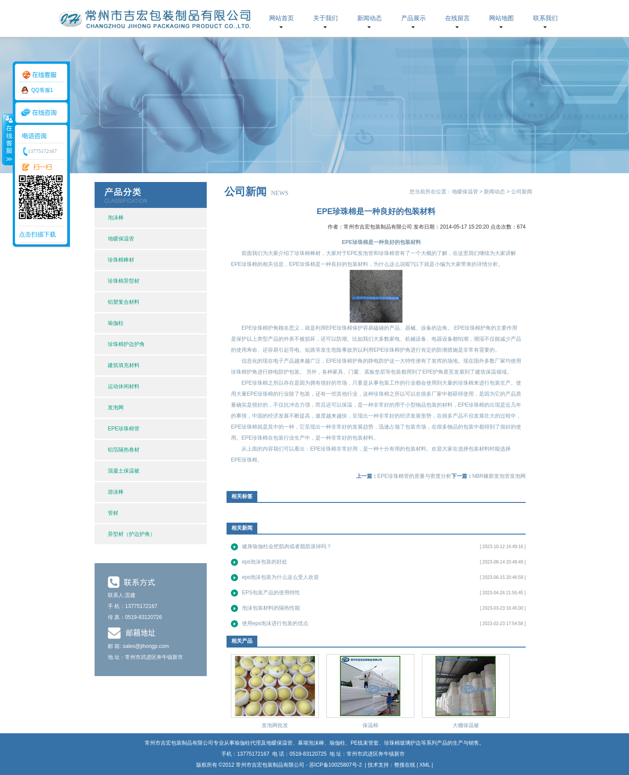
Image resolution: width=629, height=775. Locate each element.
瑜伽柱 (116, 323)
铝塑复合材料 (123, 302)
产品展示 (413, 18)
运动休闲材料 (123, 386)
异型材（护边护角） (131, 534)
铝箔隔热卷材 (123, 450)
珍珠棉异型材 (123, 281)
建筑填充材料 (123, 365)
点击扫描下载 (37, 234)
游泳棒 (116, 492)
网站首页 (281, 18)
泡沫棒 (116, 218)
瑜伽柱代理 (247, 743)
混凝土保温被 (123, 471)
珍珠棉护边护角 (126, 344)
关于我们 (325, 18)
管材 (113, 513)
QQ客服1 (42, 90)
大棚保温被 (466, 725)
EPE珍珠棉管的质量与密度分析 (414, 476)
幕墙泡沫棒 (311, 743)
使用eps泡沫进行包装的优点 (275, 623)
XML (425, 765)
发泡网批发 (275, 725)
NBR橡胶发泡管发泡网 (499, 476)
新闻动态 (369, 18)
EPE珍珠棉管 (123, 429)
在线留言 (457, 18)
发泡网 (116, 407)
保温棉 (370, 725)
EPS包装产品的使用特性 (271, 592)
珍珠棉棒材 (121, 260)
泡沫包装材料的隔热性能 (271, 608)
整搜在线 (404, 765)
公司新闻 (521, 192)
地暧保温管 (121, 239)
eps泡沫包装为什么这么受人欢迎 (280, 577)
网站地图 (501, 18)
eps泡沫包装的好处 (264, 562)
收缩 (7, 139)
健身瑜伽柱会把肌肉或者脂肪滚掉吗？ (287, 546)
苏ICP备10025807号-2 (336, 765)
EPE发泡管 (360, 253)
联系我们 (545, 18)
